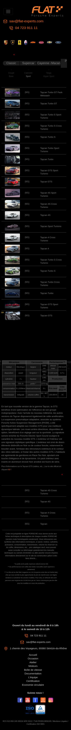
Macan (55, 63)
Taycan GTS (46, 181)
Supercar (28, 63)
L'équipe (33, 677)
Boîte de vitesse (33, 669)
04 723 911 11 (26, 28)
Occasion (33, 658)
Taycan (43, 524)
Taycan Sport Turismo (50, 226)
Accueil (33, 654)
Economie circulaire (33, 684)
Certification (33, 681)
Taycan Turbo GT (48, 103)
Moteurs (33, 666)
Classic (11, 63)
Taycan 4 (44, 248)
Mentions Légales (60, 721)
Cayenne (43, 63)
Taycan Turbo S (47, 137)
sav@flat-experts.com (25, 21)
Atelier (33, 662)
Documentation (33, 673)
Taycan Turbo (46, 159)
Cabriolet (28, 73)
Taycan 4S (45, 215)
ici (9, 469)
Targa (48, 73)
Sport (28, 76)
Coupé (11, 73)
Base (11, 76)
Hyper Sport (48, 76)
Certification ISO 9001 (35, 724)
